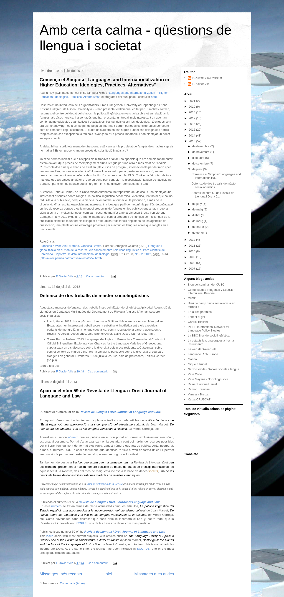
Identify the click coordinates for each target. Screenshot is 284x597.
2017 (192, 118)
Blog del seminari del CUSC (206, 284)
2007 (192, 268)
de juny (197, 203)
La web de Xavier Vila (202, 349)
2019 (192, 106)
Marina (192, 359)
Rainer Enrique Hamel (202, 384)
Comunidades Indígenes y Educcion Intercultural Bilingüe (211, 291)
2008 (192, 263)
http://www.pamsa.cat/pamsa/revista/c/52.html (71, 258)
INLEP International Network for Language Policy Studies (208, 328)
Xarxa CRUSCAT (199, 399)
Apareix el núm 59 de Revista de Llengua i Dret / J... (212, 194)
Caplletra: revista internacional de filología (82, 254)
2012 (192, 239)
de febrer (198, 226)
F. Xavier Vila (201, 84)
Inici (108, 574)
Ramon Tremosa (199, 389)
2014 (192, 135)
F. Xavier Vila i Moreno (207, 77)
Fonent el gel (196, 317)
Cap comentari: (96, 276)
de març (198, 221)
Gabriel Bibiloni (198, 322)
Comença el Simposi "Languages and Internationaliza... (216, 176)
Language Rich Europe (203, 354)
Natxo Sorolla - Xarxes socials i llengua (213, 369)
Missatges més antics (154, 574)
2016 (192, 124)
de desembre (201, 146)
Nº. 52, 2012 (143, 254)
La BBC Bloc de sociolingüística (209, 335)
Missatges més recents (61, 574)
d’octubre (198, 157)
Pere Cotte (195, 374)
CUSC (192, 298)
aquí (154, 97)
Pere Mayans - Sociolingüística (208, 379)
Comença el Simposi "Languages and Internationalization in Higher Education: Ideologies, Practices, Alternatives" (104, 82)
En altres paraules (200, 312)
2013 (192, 141)
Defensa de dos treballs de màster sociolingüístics (94, 295)
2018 (192, 112)
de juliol (197, 169)
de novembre (201, 152)
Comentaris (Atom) (72, 583)
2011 (192, 245)
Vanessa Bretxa (91, 246)
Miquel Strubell (197, 364)
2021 (192, 101)
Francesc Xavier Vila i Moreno (59, 246)
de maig (198, 209)
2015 (192, 129)
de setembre (201, 163)
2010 (192, 251)
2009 (192, 257)
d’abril (196, 215)
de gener (198, 232)
